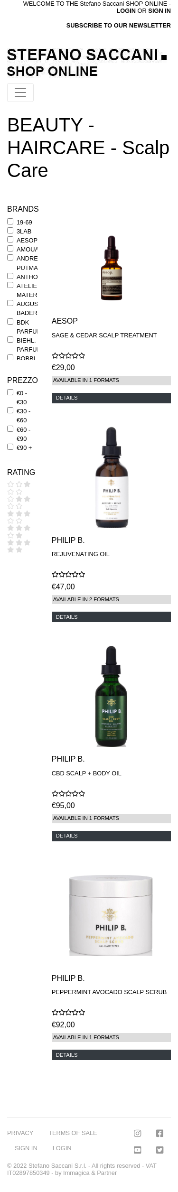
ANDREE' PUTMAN (30, 263)
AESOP (27, 240)
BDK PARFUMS (31, 327)
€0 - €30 (22, 398)
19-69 (24, 222)
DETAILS (67, 397)
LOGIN (62, 1148)
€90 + (24, 447)
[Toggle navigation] (20, 92)
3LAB (24, 231)
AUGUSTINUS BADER (36, 308)
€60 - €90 (23, 434)
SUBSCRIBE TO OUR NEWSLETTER (118, 25)
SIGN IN (159, 10)
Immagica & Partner (90, 1172)
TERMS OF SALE (72, 1132)
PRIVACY (20, 1132)
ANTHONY (32, 276)
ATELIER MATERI (29, 290)
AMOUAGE (32, 249)
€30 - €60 (23, 416)
